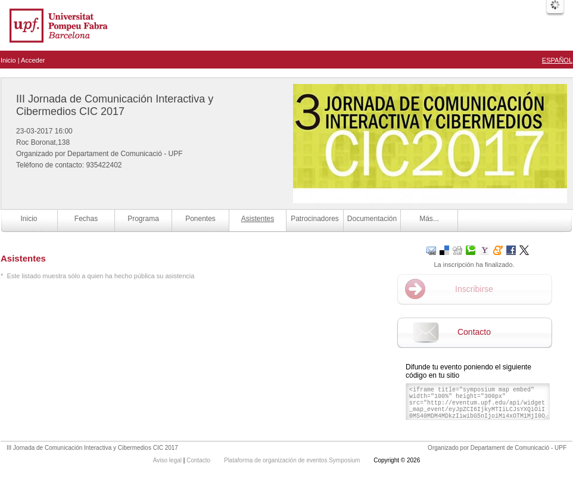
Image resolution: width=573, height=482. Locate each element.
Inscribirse (474, 289)
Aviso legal (168, 460)
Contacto (474, 332)
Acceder (33, 60)
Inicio (8, 60)
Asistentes (257, 218)
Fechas (86, 218)
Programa (143, 218)
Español (557, 60)
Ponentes (200, 218)
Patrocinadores (315, 218)
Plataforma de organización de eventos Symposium (293, 460)
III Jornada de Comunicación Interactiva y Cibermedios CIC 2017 (114, 105)
